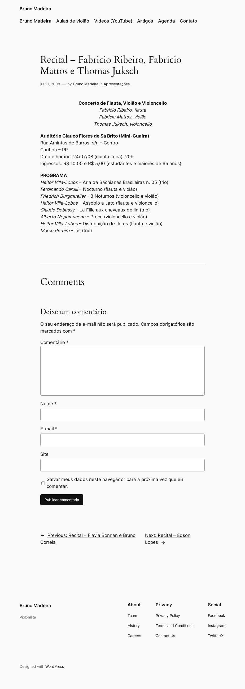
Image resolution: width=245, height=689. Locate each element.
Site (44, 454)
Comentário (54, 342)
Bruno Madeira (35, 8)
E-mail (49, 428)
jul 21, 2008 (50, 84)
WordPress (54, 666)
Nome (48, 403)
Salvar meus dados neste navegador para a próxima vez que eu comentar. (115, 483)
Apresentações (117, 84)
